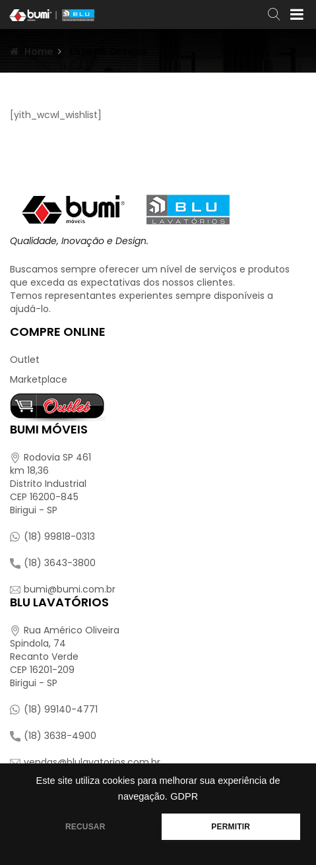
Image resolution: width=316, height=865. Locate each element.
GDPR (184, 796)
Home (38, 51)
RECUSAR (85, 826)
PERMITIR (230, 826)
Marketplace (38, 379)
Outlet (25, 359)
